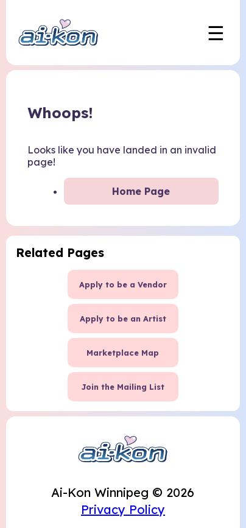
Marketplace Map (122, 352)
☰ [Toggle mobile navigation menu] (216, 33)
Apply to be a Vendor (123, 284)
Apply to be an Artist (123, 318)
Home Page (141, 191)
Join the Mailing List (122, 387)
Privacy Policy (123, 509)
